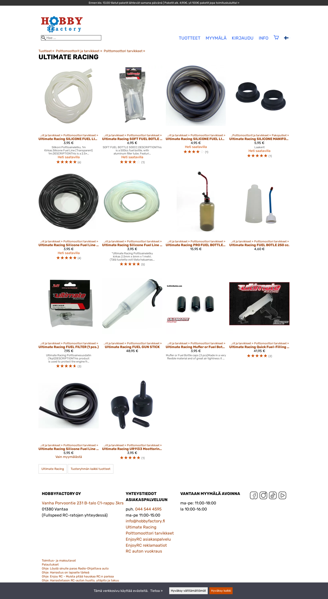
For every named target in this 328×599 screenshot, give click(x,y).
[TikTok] (273, 496)
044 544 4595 (148, 509)
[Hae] (71, 37)
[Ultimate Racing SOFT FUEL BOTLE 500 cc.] (132, 117)
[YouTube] (282, 496)
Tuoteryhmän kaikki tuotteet (90, 469)
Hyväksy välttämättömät (188, 591)
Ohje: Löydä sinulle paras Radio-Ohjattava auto (75, 568)
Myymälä (216, 38)
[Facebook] (254, 496)
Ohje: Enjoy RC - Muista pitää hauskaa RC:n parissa (78, 576)
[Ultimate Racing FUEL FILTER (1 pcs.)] (68, 323)
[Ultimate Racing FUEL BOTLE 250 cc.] (259, 220)
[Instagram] (263, 496)
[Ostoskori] (276, 40)
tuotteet (189, 38)
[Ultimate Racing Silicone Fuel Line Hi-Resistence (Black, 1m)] (68, 419)
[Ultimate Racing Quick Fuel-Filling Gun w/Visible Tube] (259, 323)
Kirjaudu (243, 38)
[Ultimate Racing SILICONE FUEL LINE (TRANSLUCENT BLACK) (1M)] (196, 117)
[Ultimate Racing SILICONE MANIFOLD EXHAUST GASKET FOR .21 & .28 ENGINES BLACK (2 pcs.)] (259, 117)
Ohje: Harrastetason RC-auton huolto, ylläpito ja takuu (80, 580)
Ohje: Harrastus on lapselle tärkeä (65, 572)
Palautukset (50, 564)
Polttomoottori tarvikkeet (124, 51)
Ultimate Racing (52, 469)
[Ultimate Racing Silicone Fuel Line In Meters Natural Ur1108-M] (132, 220)
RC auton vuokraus (144, 551)
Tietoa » (156, 591)
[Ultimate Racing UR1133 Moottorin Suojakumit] (132, 419)
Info (263, 38)
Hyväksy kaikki (221, 591)
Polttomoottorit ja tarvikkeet (79, 51)
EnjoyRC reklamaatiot (146, 545)
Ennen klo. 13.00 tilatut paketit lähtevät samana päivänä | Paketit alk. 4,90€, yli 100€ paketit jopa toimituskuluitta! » (164, 2)
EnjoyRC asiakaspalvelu (148, 539)
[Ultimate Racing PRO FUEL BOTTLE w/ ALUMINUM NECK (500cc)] (196, 220)
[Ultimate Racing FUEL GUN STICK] (132, 323)
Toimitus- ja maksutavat (59, 560)
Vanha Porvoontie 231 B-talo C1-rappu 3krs (83, 503)
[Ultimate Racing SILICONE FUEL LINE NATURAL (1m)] (68, 117)
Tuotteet (46, 51)
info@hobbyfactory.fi (145, 521)
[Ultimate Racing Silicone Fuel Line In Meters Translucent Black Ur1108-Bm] (68, 220)
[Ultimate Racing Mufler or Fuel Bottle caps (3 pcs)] (196, 323)
